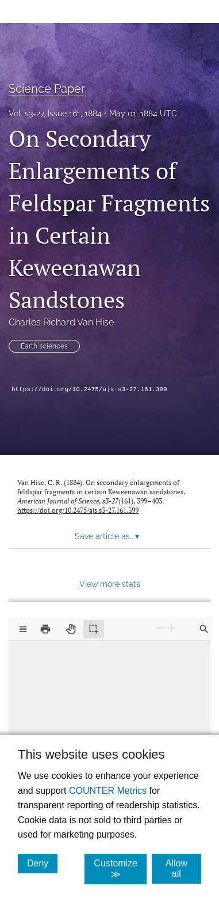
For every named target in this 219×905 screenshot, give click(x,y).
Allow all (183, 868)
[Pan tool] (70, 629)
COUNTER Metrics (108, 791)
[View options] (23, 629)
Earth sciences (44, 346)
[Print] (45, 629)
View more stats (109, 584)
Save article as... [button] (107, 536)
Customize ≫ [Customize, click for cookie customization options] (120, 868)
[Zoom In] (171, 628)
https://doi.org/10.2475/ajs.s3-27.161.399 (89, 389)
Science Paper (47, 89)
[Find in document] (204, 629)
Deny (42, 863)
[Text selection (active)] (93, 629)
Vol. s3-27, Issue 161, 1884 (55, 113)
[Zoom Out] (160, 628)
